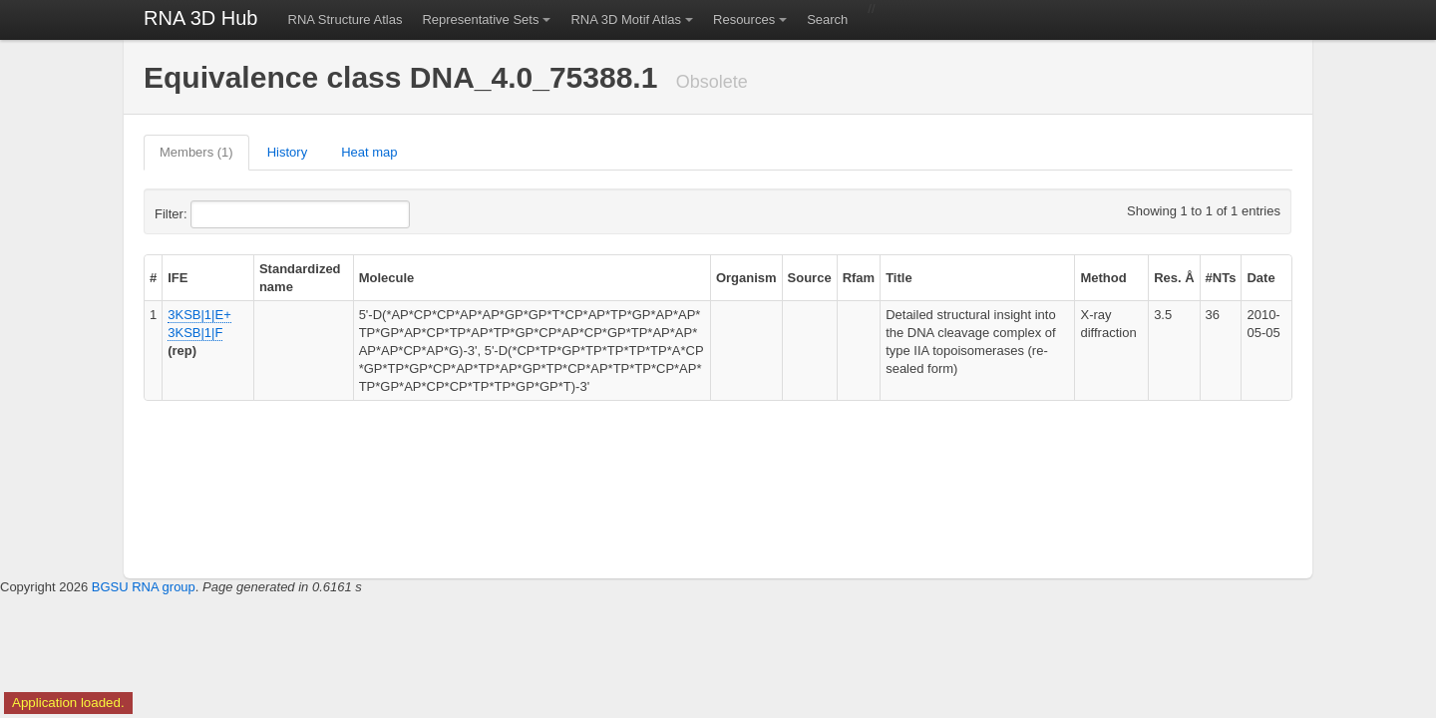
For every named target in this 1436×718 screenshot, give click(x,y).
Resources (744, 19)
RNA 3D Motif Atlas (625, 19)
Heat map (369, 152)
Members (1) (196, 152)
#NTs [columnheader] (1221, 277)
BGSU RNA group (143, 586)
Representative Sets (480, 19)
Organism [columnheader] (746, 277)
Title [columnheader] (899, 277)
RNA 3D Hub (201, 18)
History (287, 152)
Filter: (219, 214)
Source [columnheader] (810, 277)
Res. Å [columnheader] (1174, 277)
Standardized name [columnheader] (300, 277)
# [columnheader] (153, 277)
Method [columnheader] (1103, 277)
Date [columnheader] (1260, 277)
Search (827, 19)
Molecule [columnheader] (387, 277)
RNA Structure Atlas (345, 19)
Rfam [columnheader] (859, 277)
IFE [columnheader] (177, 277)
